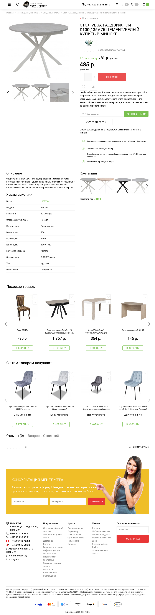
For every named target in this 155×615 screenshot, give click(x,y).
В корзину (112, 76)
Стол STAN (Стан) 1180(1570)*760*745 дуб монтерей (96, 332)
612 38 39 (97, 4)
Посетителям (74, 534)
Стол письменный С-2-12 (133, 330)
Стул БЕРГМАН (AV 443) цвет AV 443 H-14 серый (22, 407)
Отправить (97, 501)
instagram (13, 559)
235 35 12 (20, 537)
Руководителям (75, 528)
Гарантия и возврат (53, 547)
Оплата (47, 544)
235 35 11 (20, 533)
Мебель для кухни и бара (28, 12)
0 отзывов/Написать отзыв (111, 49)
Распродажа (49, 575)
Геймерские (73, 540)
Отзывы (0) (15, 435)
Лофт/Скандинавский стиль (100, 550)
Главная (9, 12)
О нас (46, 537)
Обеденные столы (51, 12)
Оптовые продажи (52, 534)
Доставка (48, 540)
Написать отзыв (138, 446)
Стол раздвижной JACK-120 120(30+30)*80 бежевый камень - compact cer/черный (59, 332)
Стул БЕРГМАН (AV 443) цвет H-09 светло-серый (59, 407)
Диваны (96, 528)
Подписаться (132, 538)
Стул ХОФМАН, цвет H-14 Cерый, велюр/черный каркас (96, 407)
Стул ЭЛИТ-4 (22, 330)
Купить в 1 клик (136, 113)
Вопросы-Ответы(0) (43, 435)
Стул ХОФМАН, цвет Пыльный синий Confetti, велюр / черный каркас (133, 408)
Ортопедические (76, 537)
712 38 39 (20, 541)
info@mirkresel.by (17, 555)
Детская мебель (100, 544)
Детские (72, 544)
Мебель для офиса (101, 531)
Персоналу (73, 531)
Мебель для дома (101, 534)
